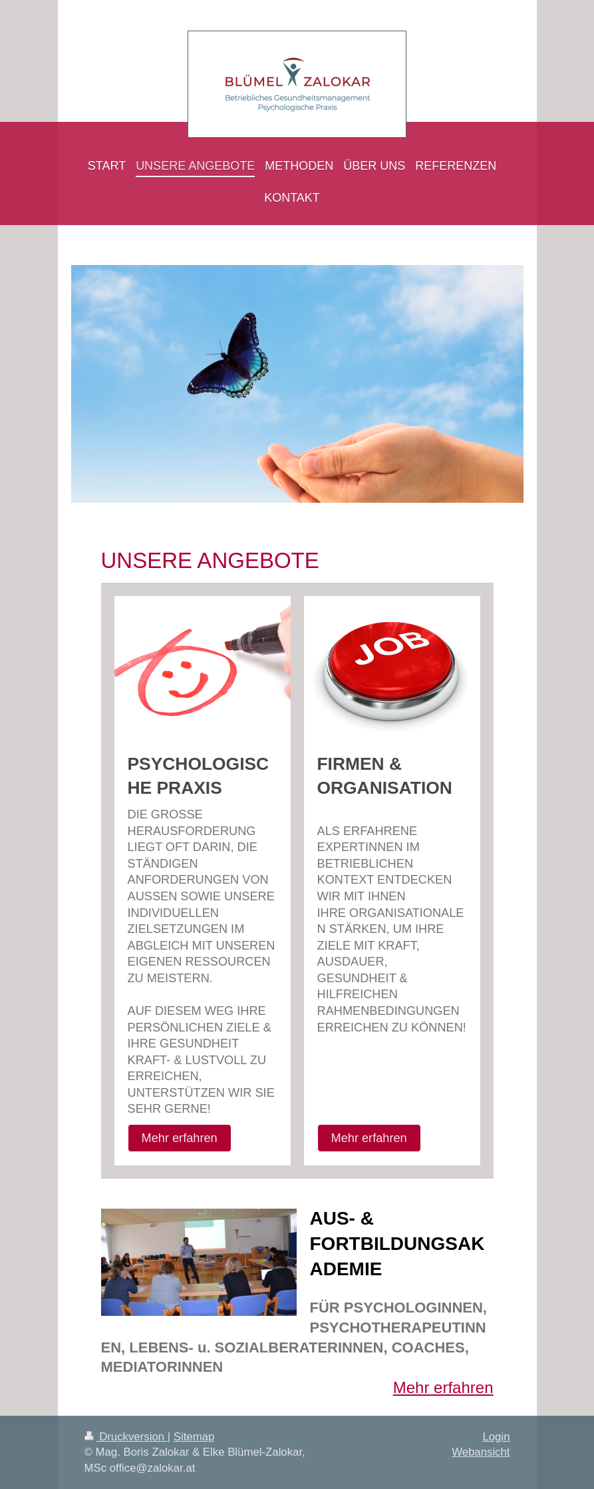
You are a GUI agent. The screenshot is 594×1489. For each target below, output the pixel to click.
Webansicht (481, 1452)
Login (496, 1436)
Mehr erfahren (180, 1138)
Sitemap (194, 1436)
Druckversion (126, 1436)
